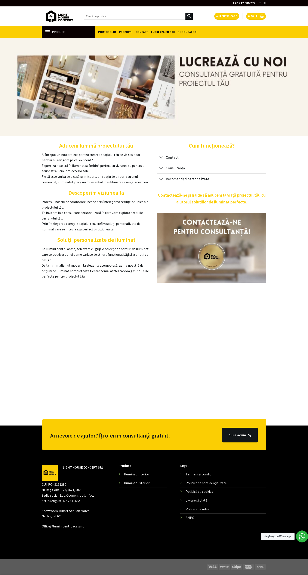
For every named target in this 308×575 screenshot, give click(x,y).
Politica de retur (197, 509)
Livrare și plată (196, 500)
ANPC (190, 517)
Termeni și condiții (199, 474)
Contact (142, 32)
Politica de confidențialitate (206, 483)
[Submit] (189, 16)
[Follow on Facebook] (260, 3)
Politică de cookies (199, 491)
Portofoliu (107, 32)
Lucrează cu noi (163, 32)
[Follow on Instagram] (264, 3)
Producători (187, 32)
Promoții (126, 32)
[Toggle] (161, 158)
